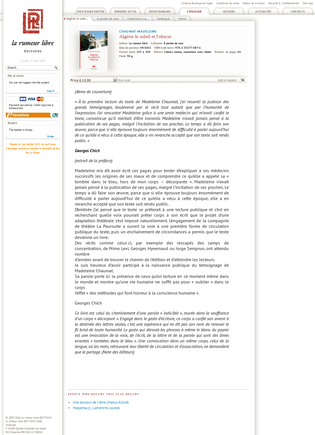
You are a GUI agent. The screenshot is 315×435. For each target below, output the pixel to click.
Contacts (298, 11)
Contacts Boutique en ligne (196, 3)
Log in (50, 91)
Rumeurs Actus (126, 11)
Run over (125, 80)
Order (50, 136)
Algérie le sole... (77, 19)
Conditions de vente (227, 3)
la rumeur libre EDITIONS (36, 417)
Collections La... (137, 19)
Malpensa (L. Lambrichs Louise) (96, 408)
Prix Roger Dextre (90, 11)
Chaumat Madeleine (138, 31)
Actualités (263, 11)
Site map (307, 3)
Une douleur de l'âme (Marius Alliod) (101, 402)
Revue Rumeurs (160, 11)
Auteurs (229, 11)
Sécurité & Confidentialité (283, 3)
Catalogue (194, 11)
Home (182, 19)
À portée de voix (108, 19)
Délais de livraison (254, 3)
